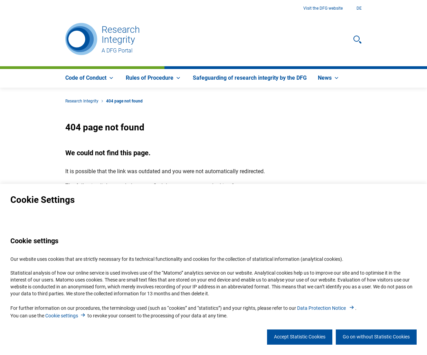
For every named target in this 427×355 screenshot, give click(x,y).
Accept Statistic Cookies (299, 336)
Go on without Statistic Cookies (376, 336)
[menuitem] (90, 78)
